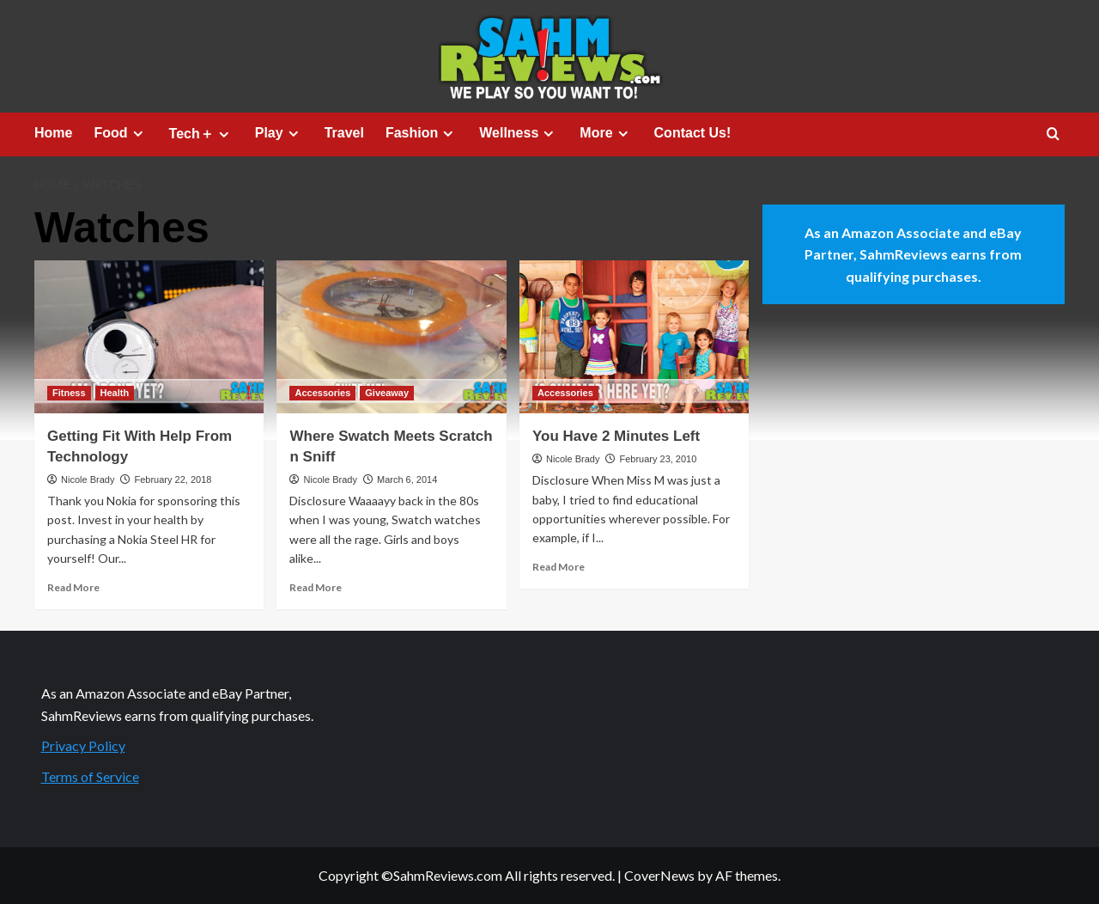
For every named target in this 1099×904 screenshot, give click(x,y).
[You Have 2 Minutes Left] (634, 336)
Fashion (422, 133)
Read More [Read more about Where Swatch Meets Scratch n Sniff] (315, 587)
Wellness (518, 133)
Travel (344, 132)
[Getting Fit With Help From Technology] (149, 336)
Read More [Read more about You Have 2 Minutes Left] (558, 566)
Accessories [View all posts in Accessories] (322, 393)
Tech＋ (201, 134)
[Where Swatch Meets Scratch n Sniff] (391, 336)
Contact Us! (693, 132)
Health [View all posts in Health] (115, 393)
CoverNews (659, 875)
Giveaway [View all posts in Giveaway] (387, 393)
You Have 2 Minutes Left (616, 436)
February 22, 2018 (172, 479)
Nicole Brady (87, 479)
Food (120, 133)
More (606, 133)
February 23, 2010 (657, 459)
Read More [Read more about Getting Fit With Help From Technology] (73, 587)
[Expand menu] (138, 133)
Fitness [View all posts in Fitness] (69, 393)
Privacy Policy (83, 745)
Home (53, 132)
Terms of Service (90, 776)
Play (279, 133)
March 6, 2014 (407, 479)
